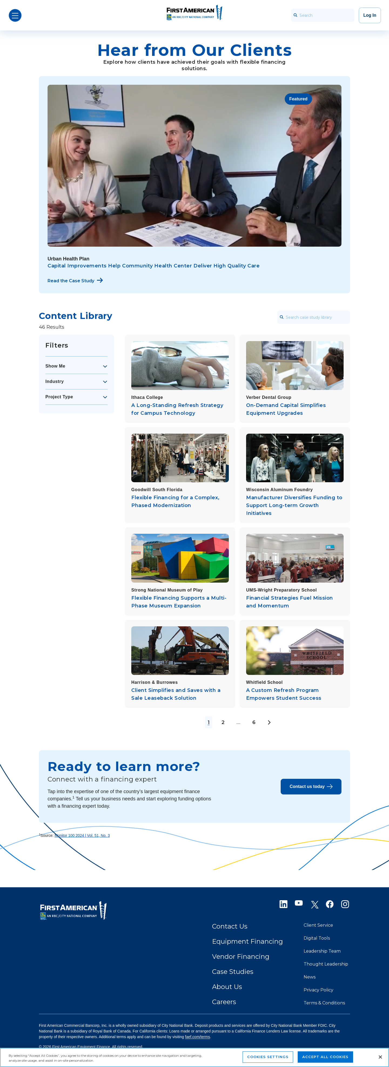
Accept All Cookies (325, 1057)
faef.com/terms (197, 1037)
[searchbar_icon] (295, 15)
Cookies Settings (268, 1057)
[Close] (380, 1057)
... (238, 722)
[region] (194, 1057)
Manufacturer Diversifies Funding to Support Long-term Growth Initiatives (294, 505)
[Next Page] (269, 722)
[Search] (322, 15)
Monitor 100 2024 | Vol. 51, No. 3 (82, 835)
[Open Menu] (15, 15)
